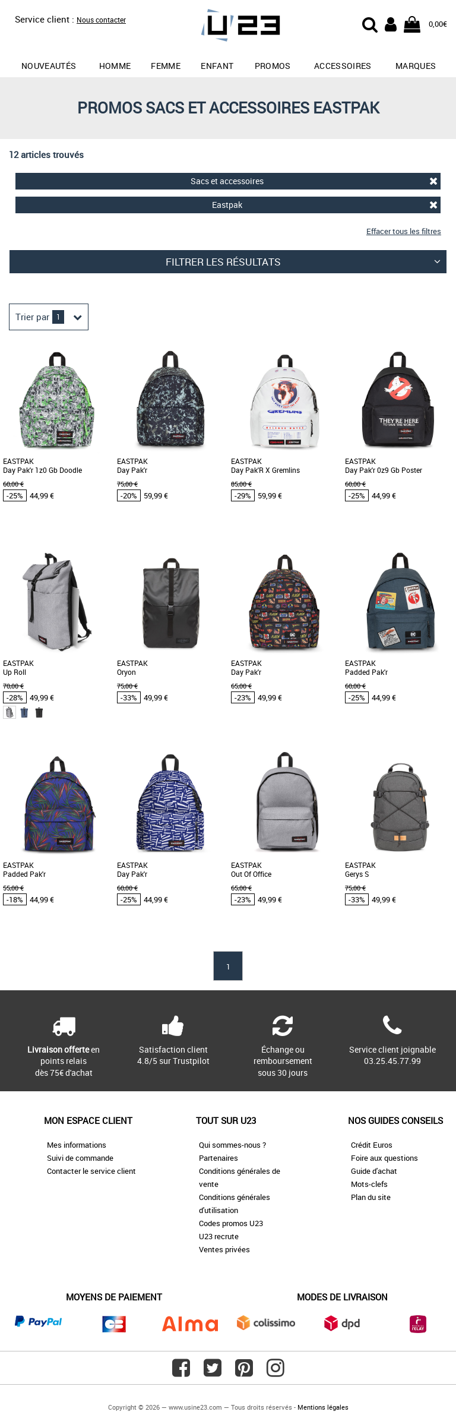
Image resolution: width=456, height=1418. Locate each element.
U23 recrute (219, 1236)
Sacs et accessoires (314, 181)
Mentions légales (323, 1407)
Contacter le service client (91, 1171)
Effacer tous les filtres (403, 231)
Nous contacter (101, 19)
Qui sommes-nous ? (232, 1144)
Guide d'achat (374, 1171)
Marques (415, 65)
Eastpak (325, 204)
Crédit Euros (371, 1144)
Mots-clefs (369, 1184)
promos (273, 65)
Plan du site (371, 1197)
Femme (165, 65)
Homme (115, 65)
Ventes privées (224, 1249)
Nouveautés (49, 65)
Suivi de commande (80, 1157)
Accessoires (343, 65)
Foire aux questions (384, 1157)
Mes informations (76, 1144)
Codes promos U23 (231, 1223)
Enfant (217, 65)
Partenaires (218, 1157)
